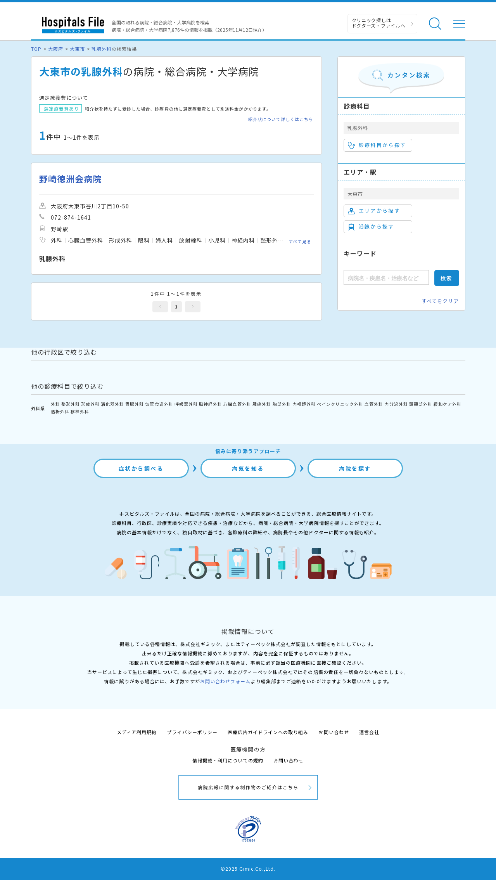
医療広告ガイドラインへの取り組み (268, 732)
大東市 (77, 48)
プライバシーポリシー (192, 732)
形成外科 (90, 404)
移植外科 (80, 411)
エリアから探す (374, 211)
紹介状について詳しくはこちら (281, 119)
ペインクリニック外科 (340, 404)
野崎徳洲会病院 (70, 179)
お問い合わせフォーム (225, 681)
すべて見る (300, 241)
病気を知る (248, 468)
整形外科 (70, 404)
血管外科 (374, 404)
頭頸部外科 (420, 404)
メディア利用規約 (137, 732)
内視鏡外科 (304, 404)
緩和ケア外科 (447, 404)
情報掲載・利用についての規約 (227, 760)
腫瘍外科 (261, 404)
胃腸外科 (134, 404)
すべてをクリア (440, 301)
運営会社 (369, 732)
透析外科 (60, 411)
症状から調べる (141, 468)
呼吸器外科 (186, 404)
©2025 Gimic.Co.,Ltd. (248, 868)
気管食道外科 (159, 404)
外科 (55, 404)
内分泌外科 (396, 404)
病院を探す (355, 468)
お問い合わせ (333, 732)
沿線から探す (371, 226)
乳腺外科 (102, 48)
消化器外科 (112, 404)
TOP (36, 48)
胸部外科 (282, 404)
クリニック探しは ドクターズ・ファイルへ (379, 23)
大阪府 (55, 48)
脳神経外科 (210, 404)
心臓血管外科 (237, 404)
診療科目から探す (377, 145)
